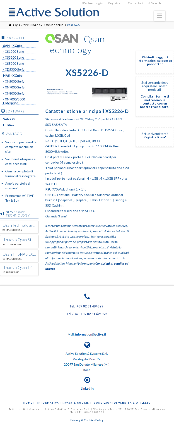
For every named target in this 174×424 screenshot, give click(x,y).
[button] (159, 16)
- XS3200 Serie (13, 57)
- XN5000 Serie (13, 81)
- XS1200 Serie (13, 51)
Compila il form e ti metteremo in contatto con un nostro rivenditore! (154, 101)
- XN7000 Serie (13, 87)
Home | (29, 402)
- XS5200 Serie (13, 63)
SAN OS (9, 119)
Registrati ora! (155, 137)
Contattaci (135, 3)
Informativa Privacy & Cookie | (64, 402)
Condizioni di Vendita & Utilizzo (122, 402)
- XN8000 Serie (13, 93)
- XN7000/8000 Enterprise (14, 101)
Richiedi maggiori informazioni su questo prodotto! (155, 60)
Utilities (8, 125)
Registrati (115, 3)
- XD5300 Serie (13, 69)
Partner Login (92, 3)
